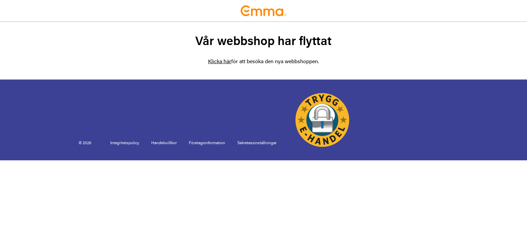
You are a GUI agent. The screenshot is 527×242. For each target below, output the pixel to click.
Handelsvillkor (164, 143)
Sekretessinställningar (257, 143)
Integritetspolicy (124, 143)
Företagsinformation (207, 143)
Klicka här (219, 62)
